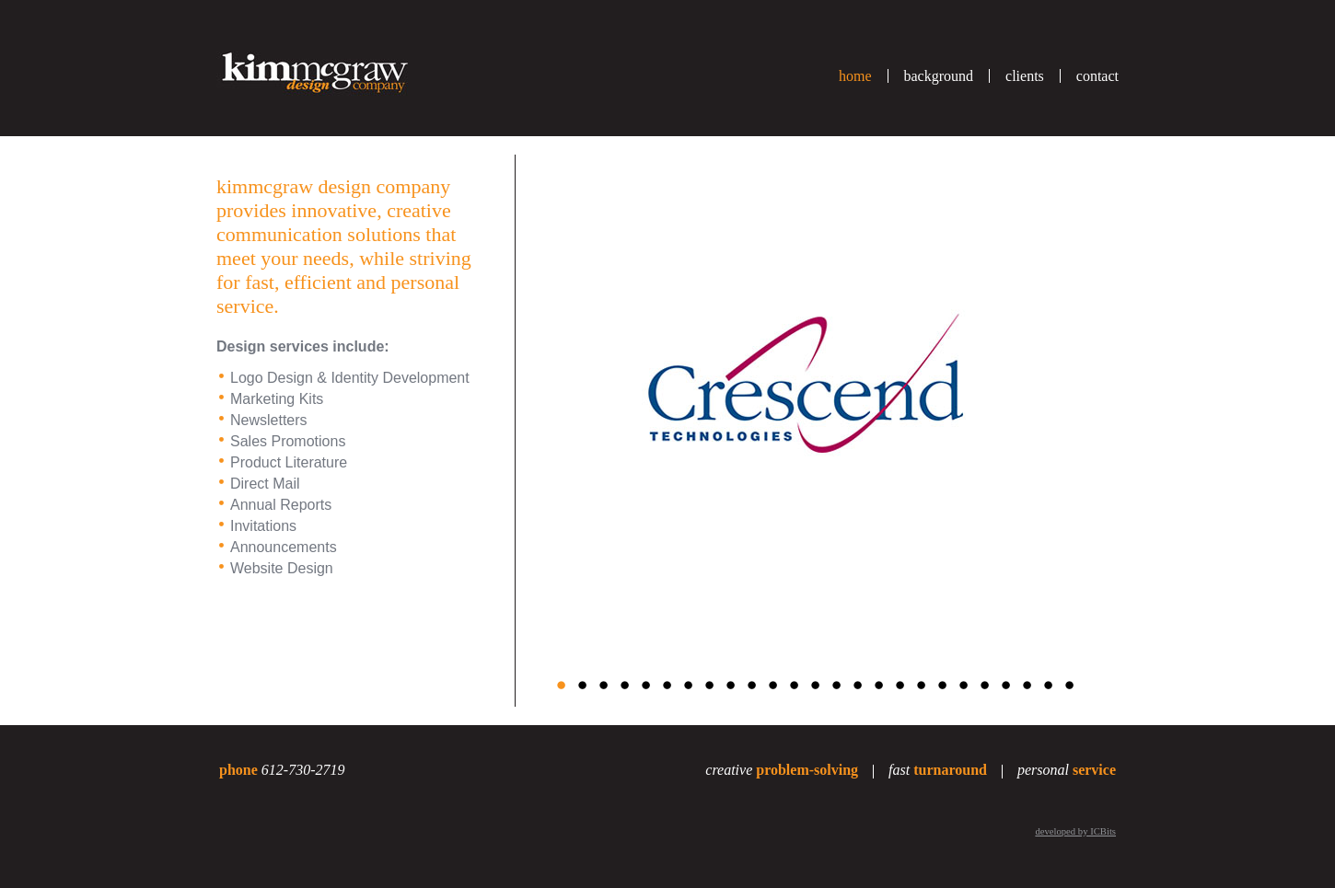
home (855, 76)
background (939, 76)
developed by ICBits (1075, 831)
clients (1024, 76)
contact (1097, 76)
